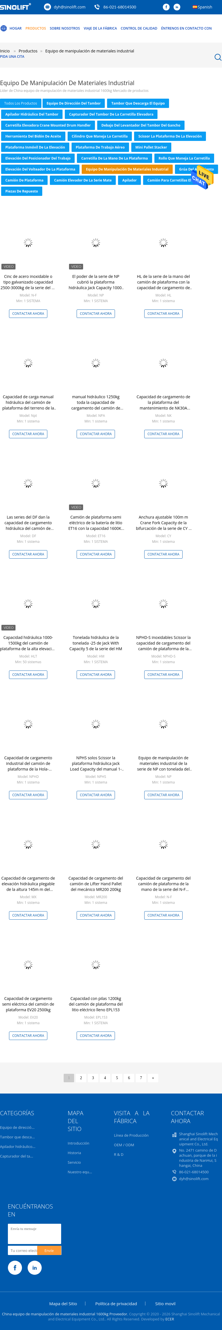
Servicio (74, 1162)
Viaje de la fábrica (100, 28)
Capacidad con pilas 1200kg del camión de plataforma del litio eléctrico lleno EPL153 (96, 1004)
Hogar (11, 28)
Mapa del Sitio (63, 1303)
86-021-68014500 (119, 7)
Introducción (78, 1143)
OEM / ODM (124, 1144)
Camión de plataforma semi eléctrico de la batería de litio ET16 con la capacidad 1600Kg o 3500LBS (95, 525)
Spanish (205, 7)
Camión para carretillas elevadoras (177, 180)
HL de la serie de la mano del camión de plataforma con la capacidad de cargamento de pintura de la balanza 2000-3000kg (163, 288)
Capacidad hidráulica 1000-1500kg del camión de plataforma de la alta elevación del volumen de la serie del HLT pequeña (28, 649)
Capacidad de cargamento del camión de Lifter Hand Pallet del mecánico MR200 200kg (95, 883)
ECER (169, 1319)
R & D (119, 1154)
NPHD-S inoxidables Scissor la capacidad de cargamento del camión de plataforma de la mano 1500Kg (163, 646)
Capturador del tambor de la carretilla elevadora (111, 114)
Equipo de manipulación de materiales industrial (127, 169)
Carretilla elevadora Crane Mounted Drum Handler (48, 125)
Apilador (129, 180)
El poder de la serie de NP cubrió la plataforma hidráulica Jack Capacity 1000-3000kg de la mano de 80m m (96, 285)
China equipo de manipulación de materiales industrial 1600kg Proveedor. (65, 1313)
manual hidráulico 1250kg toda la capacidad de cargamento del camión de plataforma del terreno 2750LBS (95, 408)
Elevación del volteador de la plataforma (40, 169)
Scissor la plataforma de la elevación (170, 136)
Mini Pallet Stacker (151, 147)
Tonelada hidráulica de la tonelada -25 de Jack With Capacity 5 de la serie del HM (95, 643)
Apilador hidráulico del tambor (31, 114)
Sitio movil (165, 1303)
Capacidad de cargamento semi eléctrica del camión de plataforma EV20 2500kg (28, 1004)
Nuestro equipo (81, 1171)
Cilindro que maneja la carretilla (100, 136)
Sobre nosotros (65, 28)
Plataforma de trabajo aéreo (100, 147)
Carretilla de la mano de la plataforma (114, 158)
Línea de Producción (131, 1135)
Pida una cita (12, 56)
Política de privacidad (116, 1303)
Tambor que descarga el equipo (138, 103)
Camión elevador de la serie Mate (83, 180)
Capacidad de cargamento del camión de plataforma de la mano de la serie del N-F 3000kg (163, 886)
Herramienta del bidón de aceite (33, 136)
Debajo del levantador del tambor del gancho (140, 125)
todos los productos (20, 103)
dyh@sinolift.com (69, 7)
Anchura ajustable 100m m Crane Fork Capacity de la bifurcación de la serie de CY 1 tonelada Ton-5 (163, 525)
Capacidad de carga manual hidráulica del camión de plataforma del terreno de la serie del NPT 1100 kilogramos (28, 405)
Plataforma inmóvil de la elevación (35, 147)
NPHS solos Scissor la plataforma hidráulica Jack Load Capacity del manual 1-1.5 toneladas (96, 766)
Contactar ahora (28, 313)
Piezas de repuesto (21, 191)
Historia (74, 1152)
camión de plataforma (24, 180)
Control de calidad (139, 28)
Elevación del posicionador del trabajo (37, 158)
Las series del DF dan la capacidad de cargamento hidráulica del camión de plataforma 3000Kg (28, 525)
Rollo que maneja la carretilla (184, 158)
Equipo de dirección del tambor (74, 103)
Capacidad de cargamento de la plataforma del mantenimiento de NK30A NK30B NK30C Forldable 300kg (163, 405)
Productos (35, 28)
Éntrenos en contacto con (186, 28)
